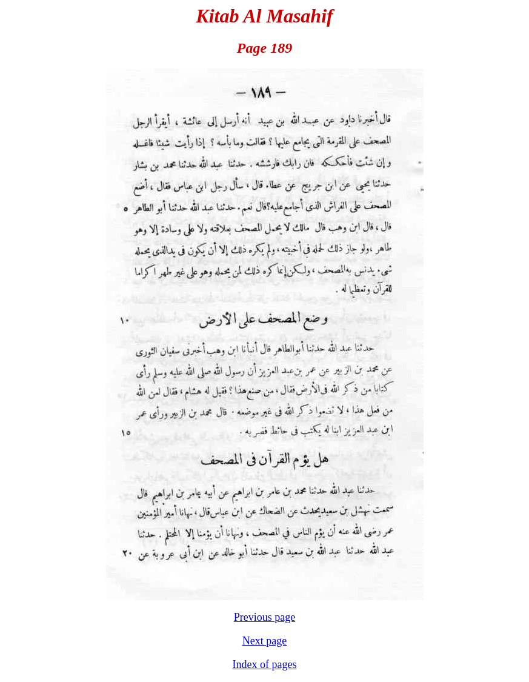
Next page (264, 641)
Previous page (264, 617)
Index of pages (265, 664)
